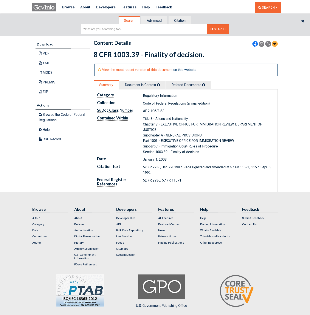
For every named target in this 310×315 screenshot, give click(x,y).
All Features (165, 218)
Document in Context (142, 85)
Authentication (83, 230)
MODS (46, 73)
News (161, 230)
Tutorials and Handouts (215, 236)
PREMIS (47, 82)
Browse (68, 7)
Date (35, 230)
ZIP (43, 92)
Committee (39, 236)
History (79, 242)
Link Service (124, 236)
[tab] (129, 20)
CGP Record (50, 139)
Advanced (154, 21)
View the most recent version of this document (137, 70)
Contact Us (249, 224)
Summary (106, 85)
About (86, 7)
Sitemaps (122, 248)
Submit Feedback (253, 218)
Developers (106, 7)
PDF (44, 53)
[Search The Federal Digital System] (218, 29)
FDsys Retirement (85, 264)
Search (129, 21)
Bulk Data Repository (129, 230)
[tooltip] (158, 84)
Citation (180, 21)
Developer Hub (125, 218)
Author (36, 242)
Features (130, 7)
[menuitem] (50, 218)
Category (38, 224)
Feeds (120, 242)
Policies (79, 224)
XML (44, 63)
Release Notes (167, 236)
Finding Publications (171, 242)
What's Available (210, 230)
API (118, 224)
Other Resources (211, 242)
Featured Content (169, 224)
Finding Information (212, 224)
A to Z (36, 218)
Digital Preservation (87, 236)
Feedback (166, 7)
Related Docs (188, 85)
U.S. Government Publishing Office (161, 291)
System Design (125, 254)
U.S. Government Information (85, 256)
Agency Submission (86, 248)
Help (148, 7)
